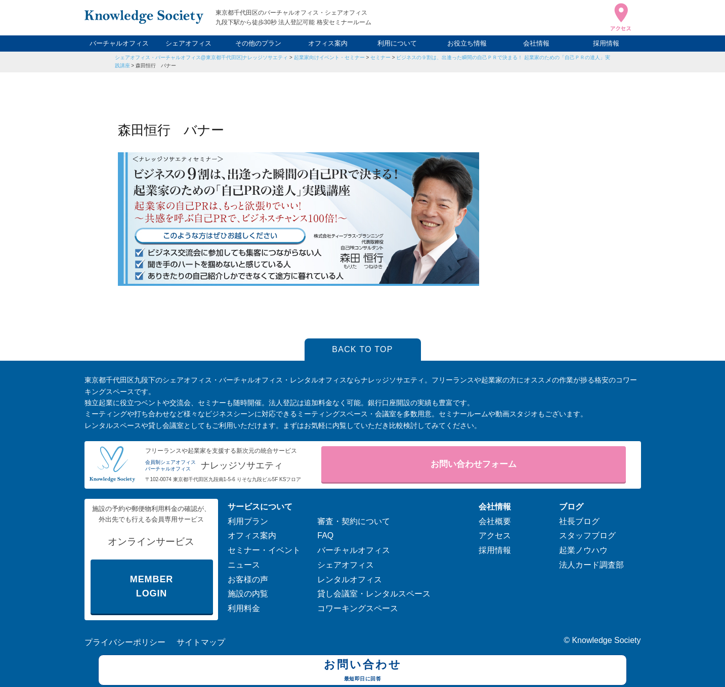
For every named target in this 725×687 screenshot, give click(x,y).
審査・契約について (353, 521)
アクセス (495, 535)
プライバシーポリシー (124, 642)
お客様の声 (248, 579)
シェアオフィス (188, 43)
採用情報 (606, 43)
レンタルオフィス (349, 579)
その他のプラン (258, 43)
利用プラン (248, 521)
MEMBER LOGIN (151, 586)
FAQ (325, 535)
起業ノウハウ (583, 550)
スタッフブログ (587, 535)
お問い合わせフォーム (474, 464)
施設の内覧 (248, 593)
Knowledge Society (606, 640)
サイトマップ (201, 642)
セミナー (380, 57)
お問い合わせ (362, 671)
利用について (397, 43)
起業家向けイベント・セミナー (329, 57)
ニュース (244, 565)
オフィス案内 (328, 43)
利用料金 (244, 608)
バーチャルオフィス (119, 43)
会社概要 (495, 521)
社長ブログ (579, 521)
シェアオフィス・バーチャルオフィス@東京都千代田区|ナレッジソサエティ (201, 57)
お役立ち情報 (467, 43)
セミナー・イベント (264, 550)
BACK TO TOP (362, 349)
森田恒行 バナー (156, 65)
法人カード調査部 (591, 565)
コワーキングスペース (357, 608)
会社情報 (536, 43)
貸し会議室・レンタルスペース (374, 593)
